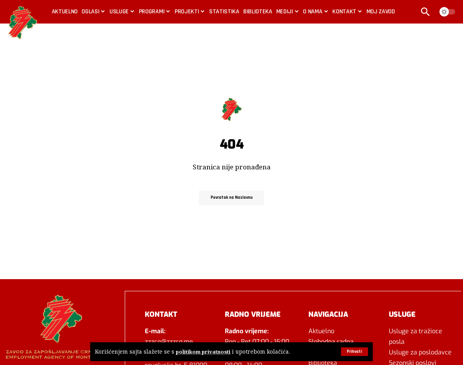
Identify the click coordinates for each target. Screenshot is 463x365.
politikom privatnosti (204, 352)
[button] (353, 351)
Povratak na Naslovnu (231, 197)
